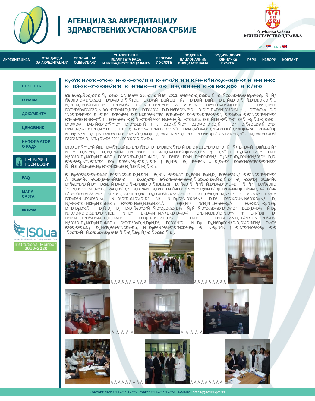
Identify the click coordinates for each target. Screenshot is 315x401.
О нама (30, 100)
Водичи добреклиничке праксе (227, 59)
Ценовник (33, 127)
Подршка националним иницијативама (193, 59)
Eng (280, 47)
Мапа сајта (28, 194)
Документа (34, 113)
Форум (29, 210)
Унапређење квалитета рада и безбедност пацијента (126, 59)
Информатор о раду (36, 144)
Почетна (31, 86)
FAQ (26, 177)
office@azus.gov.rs (208, 392)
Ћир (264, 47)
